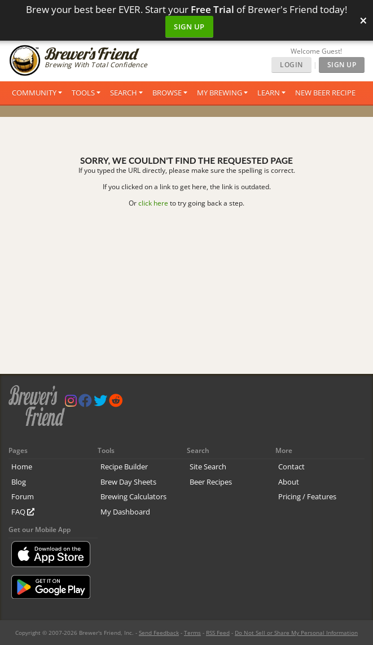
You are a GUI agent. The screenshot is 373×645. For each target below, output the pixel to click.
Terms (192, 633)
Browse (167, 93)
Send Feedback (159, 633)
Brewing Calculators (133, 496)
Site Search (208, 466)
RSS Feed (218, 633)
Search (123, 93)
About (288, 482)
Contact (291, 466)
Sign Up (189, 26)
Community (34, 93)
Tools (83, 93)
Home (21, 466)
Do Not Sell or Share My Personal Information (296, 633)
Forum (22, 496)
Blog (18, 482)
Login (291, 64)
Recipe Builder (124, 466)
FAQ (22, 512)
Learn (268, 93)
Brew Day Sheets (128, 482)
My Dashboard (125, 512)
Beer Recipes (211, 482)
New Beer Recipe (325, 93)
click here (153, 203)
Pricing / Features (307, 496)
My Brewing (219, 93)
